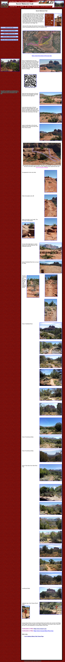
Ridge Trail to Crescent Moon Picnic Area (43, 630)
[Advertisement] (10, 17)
